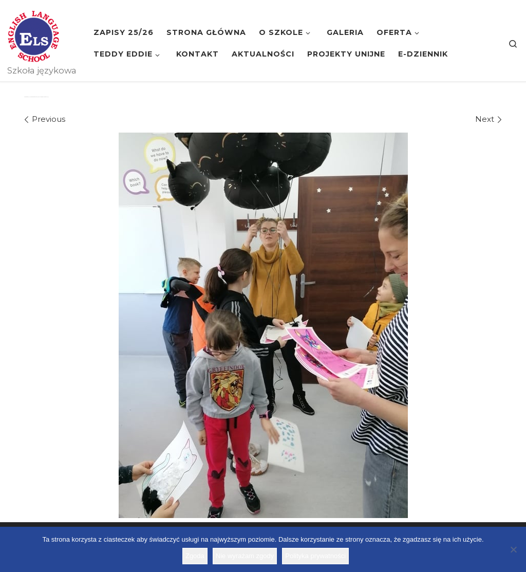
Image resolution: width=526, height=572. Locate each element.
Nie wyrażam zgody (245, 556)
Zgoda (194, 556)
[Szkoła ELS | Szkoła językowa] (33, 35)
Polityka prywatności (315, 556)
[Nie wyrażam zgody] (513, 549)
